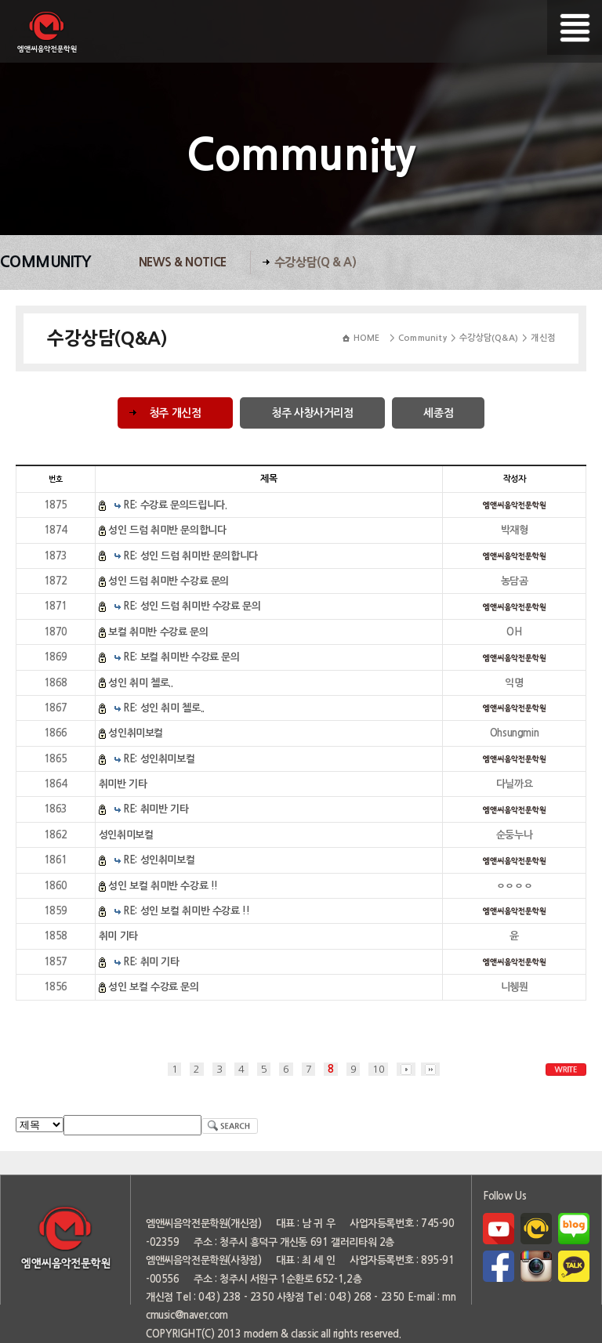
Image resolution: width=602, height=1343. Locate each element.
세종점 (438, 412)
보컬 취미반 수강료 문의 (158, 632)
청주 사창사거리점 (312, 412)
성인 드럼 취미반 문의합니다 (167, 530)
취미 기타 (118, 936)
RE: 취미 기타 (151, 962)
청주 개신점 (175, 412)
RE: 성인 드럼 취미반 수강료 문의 (191, 606)
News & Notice (183, 262)
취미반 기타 (123, 784)
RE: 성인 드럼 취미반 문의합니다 (190, 556)
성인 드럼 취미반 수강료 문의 (168, 581)
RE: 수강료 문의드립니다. (175, 505)
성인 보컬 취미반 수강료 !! (163, 886)
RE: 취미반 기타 (155, 809)
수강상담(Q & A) (315, 262)
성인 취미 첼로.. (140, 683)
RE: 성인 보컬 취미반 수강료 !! (186, 911)
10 (378, 1069)
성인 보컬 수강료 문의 (153, 987)
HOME (367, 338)
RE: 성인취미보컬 (158, 759)
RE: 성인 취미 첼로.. (164, 708)
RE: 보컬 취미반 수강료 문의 (181, 657)
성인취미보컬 (135, 733)
